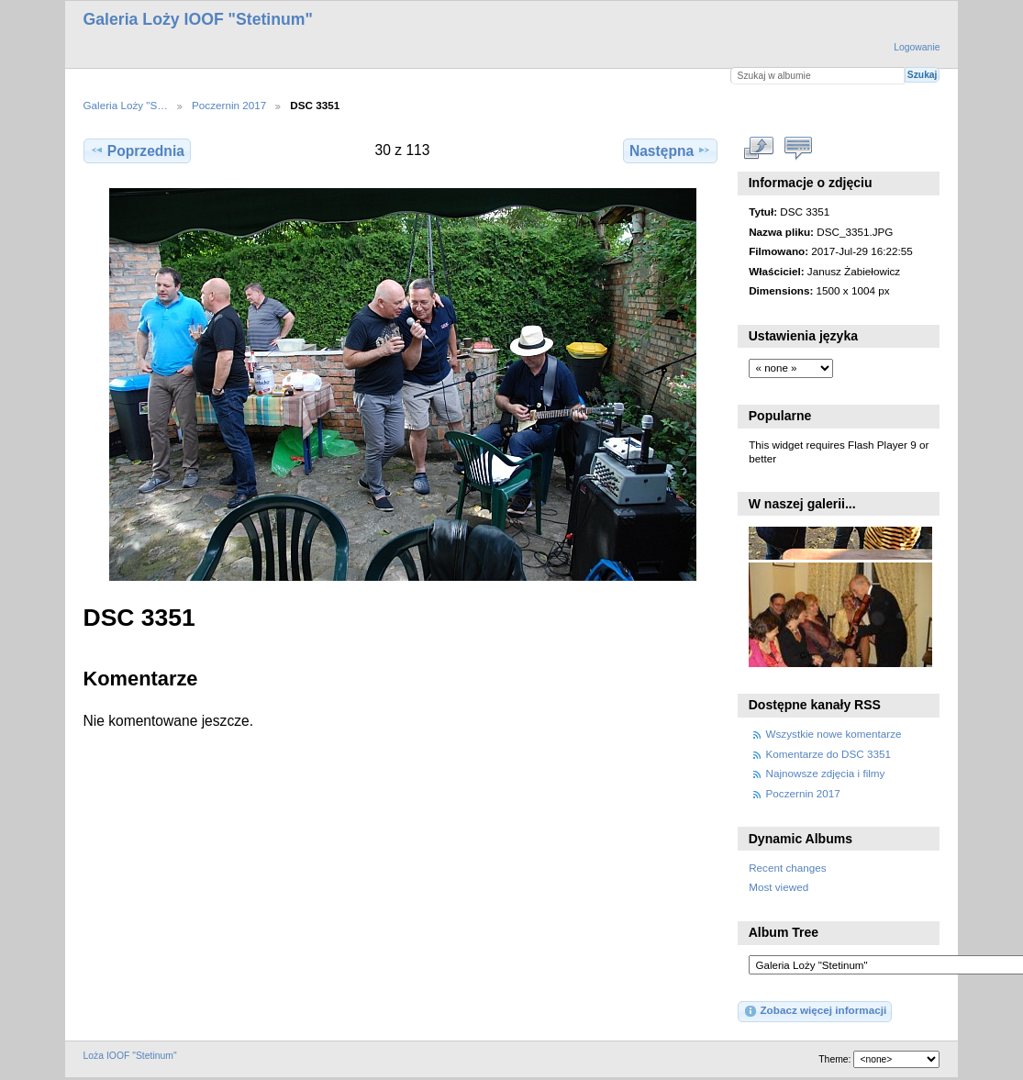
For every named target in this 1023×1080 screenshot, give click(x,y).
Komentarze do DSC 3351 (828, 754)
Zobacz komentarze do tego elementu (797, 148)
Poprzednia (137, 150)
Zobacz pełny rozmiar (758, 148)
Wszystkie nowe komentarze (834, 734)
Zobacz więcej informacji (814, 1011)
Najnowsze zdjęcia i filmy (825, 773)
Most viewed (778, 887)
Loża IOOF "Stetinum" (130, 1056)
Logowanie (917, 47)
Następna (670, 150)
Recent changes (787, 868)
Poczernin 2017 (229, 105)
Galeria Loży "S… (126, 105)
